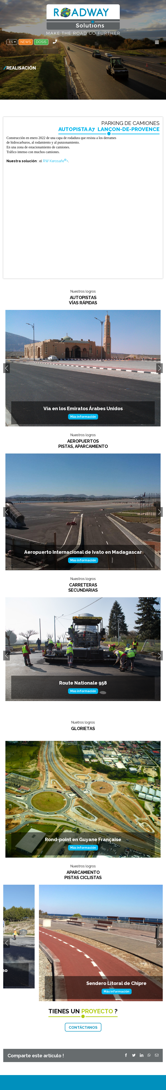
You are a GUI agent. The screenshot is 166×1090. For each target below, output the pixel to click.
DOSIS (41, 42)
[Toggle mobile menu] (157, 42)
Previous (6, 379)
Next (159, 379)
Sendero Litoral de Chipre (83, 993)
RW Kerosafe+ (55, 161)
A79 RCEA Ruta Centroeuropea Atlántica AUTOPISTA (83, 398)
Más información (83, 406)
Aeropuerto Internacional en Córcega (83, 562)
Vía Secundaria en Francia (83, 706)
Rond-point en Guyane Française (83, 850)
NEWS (25, 42)
